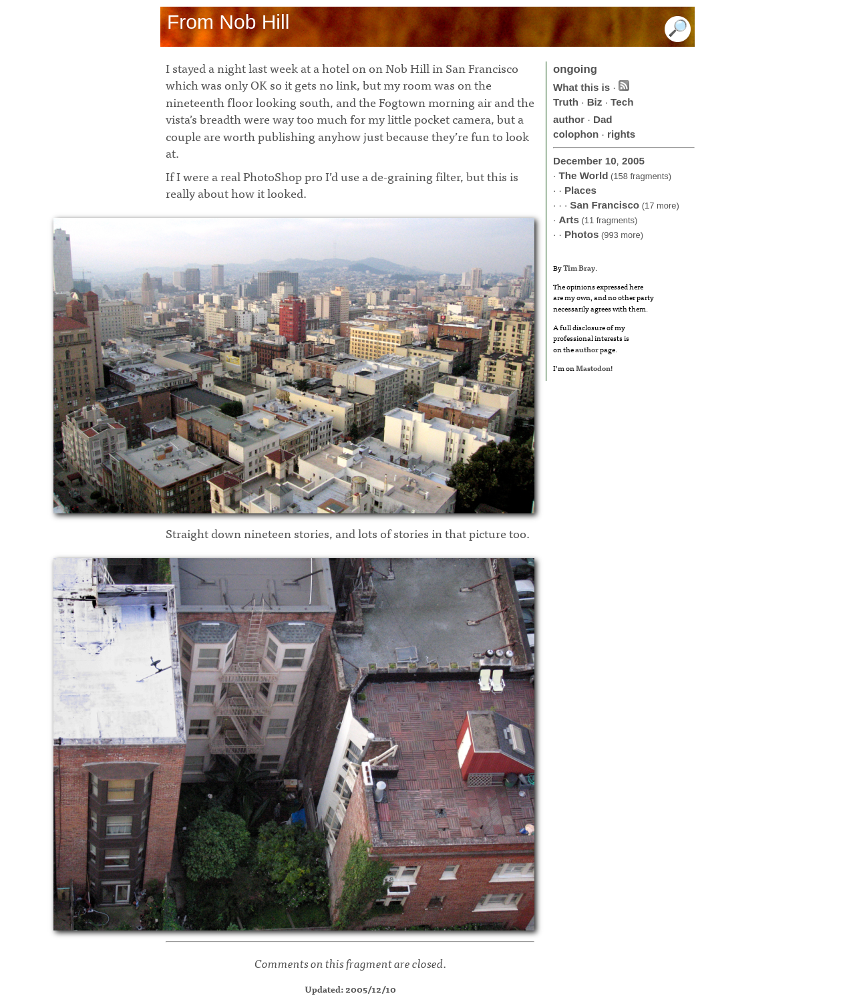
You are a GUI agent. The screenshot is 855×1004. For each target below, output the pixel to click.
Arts (568, 219)
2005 (633, 160)
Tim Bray (579, 267)
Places (580, 190)
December (577, 160)
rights (621, 134)
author (568, 119)
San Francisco (604, 205)
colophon (575, 134)
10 (611, 160)
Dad (603, 119)
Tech (622, 102)
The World (583, 175)
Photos (581, 234)
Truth (565, 102)
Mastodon (593, 368)
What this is (581, 87)
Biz (595, 102)
